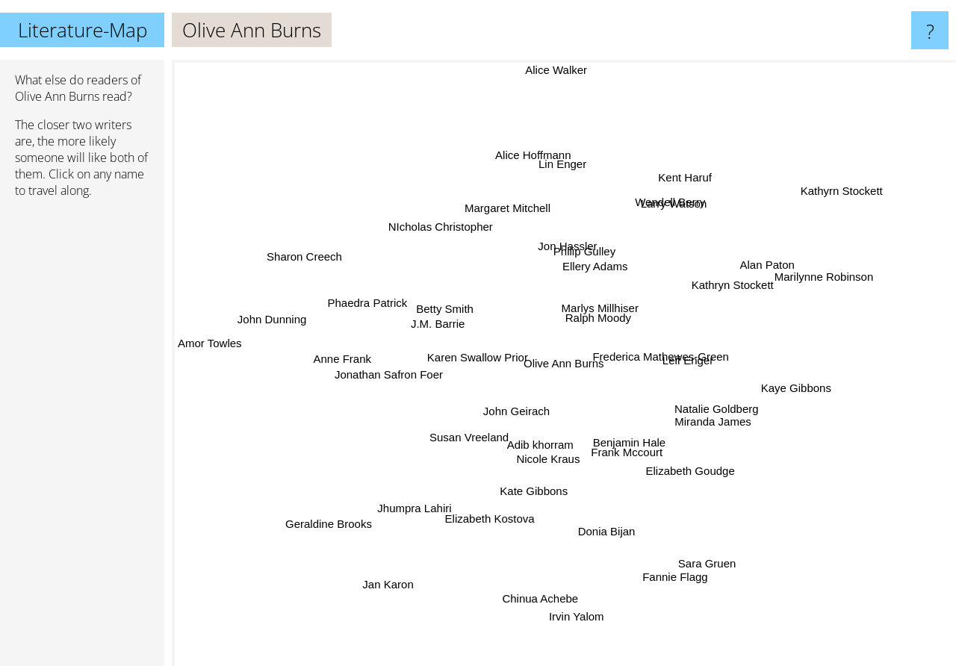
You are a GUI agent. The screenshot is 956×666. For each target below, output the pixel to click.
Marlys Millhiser (597, 305)
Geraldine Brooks (345, 510)
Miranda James (701, 419)
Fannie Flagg (674, 582)
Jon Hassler (561, 242)
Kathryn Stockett (727, 287)
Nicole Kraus (554, 456)
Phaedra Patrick (377, 306)
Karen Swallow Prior (484, 357)
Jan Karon (381, 580)
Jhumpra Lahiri (425, 500)
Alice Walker (553, 69)
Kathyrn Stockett (831, 195)
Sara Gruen (690, 559)
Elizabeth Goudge (680, 459)
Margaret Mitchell (514, 225)
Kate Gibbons (537, 485)
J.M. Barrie (439, 322)
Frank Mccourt (626, 445)
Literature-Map (82, 29)
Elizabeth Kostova (493, 500)
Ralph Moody (592, 321)
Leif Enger (709, 382)
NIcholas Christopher (447, 235)
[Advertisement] (82, 438)
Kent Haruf (689, 161)
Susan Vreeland (475, 435)
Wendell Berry (658, 219)
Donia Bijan (603, 520)
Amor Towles (220, 343)
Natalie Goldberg (741, 401)
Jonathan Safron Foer (403, 363)
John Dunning (288, 319)
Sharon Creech (323, 267)
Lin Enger (553, 177)
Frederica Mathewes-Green (652, 356)
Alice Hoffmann (533, 166)
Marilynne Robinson (802, 284)
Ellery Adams (588, 273)
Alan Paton (743, 261)
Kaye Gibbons (781, 388)
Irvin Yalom (577, 598)
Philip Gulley (581, 254)
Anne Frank (352, 358)
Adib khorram (543, 435)
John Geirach (520, 406)
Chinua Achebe (538, 594)
